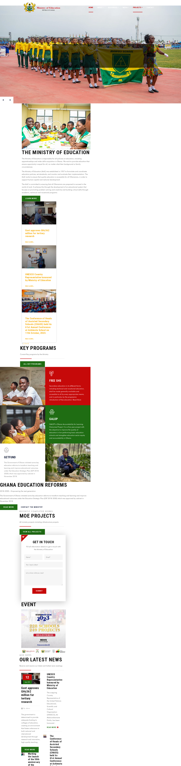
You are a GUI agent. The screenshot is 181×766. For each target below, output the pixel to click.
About (100, 7)
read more (30, 750)
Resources (112, 7)
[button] (56, 126)
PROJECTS (137, 7)
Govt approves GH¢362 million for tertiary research (37, 233)
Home (91, 7)
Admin (28, 708)
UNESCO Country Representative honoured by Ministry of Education (38, 277)
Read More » (29, 242)
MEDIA (125, 7)
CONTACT (150, 7)
